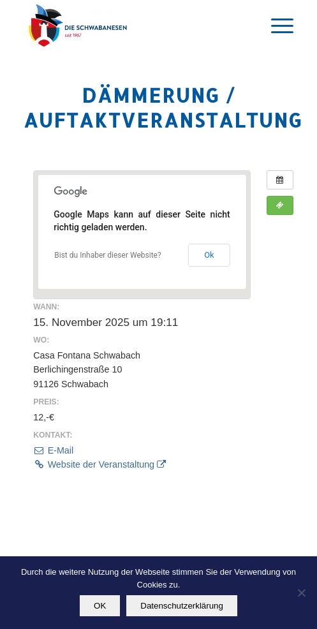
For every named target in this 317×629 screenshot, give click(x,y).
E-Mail (53, 450)
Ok (209, 255)
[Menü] (275, 25)
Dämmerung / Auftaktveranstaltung (163, 107)
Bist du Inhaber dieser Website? (107, 255)
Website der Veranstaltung (99, 464)
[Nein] (301, 592)
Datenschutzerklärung (181, 605)
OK (100, 605)
